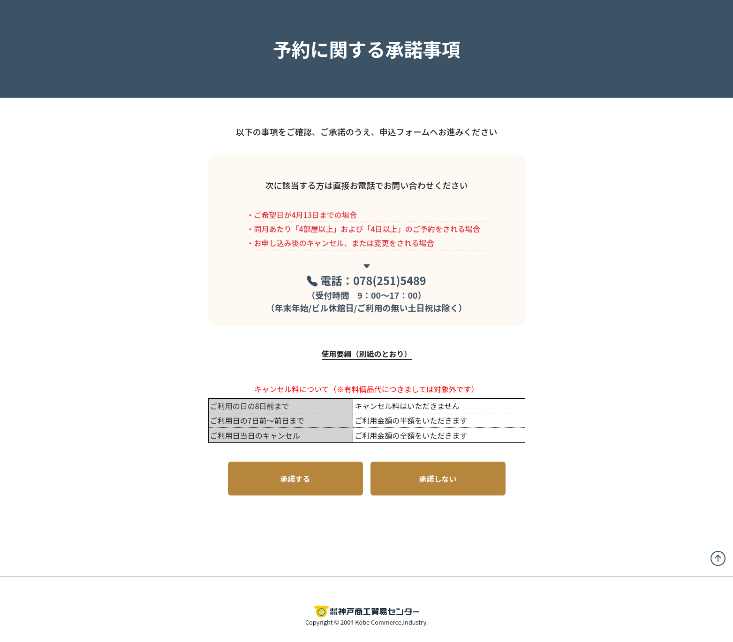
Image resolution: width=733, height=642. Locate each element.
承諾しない (437, 478)
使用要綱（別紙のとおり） (367, 353)
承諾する (295, 478)
